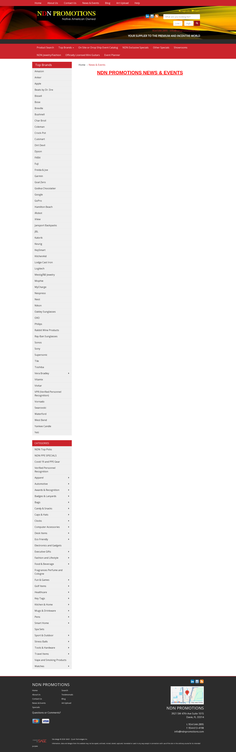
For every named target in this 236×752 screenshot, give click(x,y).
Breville (39, 108)
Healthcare (41, 592)
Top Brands (66, 47)
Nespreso (40, 293)
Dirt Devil (40, 145)
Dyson (38, 151)
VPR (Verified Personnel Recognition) (48, 393)
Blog (107, 3)
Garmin (39, 176)
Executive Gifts (43, 551)
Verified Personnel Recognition (45, 469)
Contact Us (70, 3)
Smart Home (42, 623)
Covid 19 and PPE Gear (47, 461)
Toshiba (39, 367)
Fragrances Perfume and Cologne (48, 571)
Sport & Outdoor (44, 635)
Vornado (39, 401)
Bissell (38, 96)
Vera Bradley (42, 373)
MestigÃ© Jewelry (45, 274)
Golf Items (40, 586)
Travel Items (42, 653)
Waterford (40, 414)
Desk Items (41, 533)
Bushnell (40, 114)
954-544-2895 (160, 30)
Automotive (41, 483)
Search (65, 690)
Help (137, 3)
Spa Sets (39, 629)
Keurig (38, 244)
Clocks (38, 520)
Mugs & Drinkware (45, 610)
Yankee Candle (43, 426)
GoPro (38, 200)
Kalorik (39, 237)
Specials (36, 707)
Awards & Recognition (47, 490)
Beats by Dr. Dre (44, 89)
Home (38, 3)
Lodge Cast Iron (44, 262)
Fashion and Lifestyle (46, 557)
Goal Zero (40, 182)
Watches (39, 666)
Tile (37, 361)
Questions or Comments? (46, 712)
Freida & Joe (41, 170)
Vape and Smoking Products (50, 660)
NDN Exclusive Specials (136, 47)
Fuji (37, 163)
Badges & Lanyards (45, 496)
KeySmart (40, 250)
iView (37, 219)
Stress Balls (41, 641)
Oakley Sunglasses (45, 311)
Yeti (37, 432)
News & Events (90, 3)
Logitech (39, 268)
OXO (37, 317)
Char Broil (40, 120)
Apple (38, 83)
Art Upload (122, 3)
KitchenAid (41, 256)
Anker (38, 77)
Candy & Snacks (43, 508)
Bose (37, 102)
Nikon (38, 305)
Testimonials (67, 694)
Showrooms (180, 47)
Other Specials (161, 47)
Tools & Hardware (45, 647)
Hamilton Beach (44, 207)
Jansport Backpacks (46, 225)
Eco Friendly (41, 539)
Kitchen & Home (44, 604)
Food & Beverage (44, 564)
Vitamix (39, 379)
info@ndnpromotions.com (184, 30)
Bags (37, 502)
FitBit (37, 157)
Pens (37, 616)
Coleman (40, 126)
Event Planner (112, 55)
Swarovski (40, 407)
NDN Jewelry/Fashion (49, 55)
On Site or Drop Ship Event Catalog (98, 47)
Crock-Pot (40, 133)
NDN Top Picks (43, 449)
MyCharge (40, 287)
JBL (36, 231)
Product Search (45, 47)
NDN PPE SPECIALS (46, 455)
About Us (52, 3)
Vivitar (38, 385)
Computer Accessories (47, 527)
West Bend (41, 420)
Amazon (39, 71)
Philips (38, 324)
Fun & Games (42, 580)
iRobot (38, 213)
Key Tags (40, 598)
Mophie (39, 280)
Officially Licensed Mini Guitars (82, 55)
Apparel (39, 477)
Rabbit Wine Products (47, 330)
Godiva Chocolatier (45, 188)
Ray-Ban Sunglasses (46, 336)
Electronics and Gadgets (48, 545)
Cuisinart (40, 139)
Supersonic (41, 354)
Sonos (38, 342)
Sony (37, 348)
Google (39, 194)
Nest (37, 299)
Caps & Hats (41, 514)
